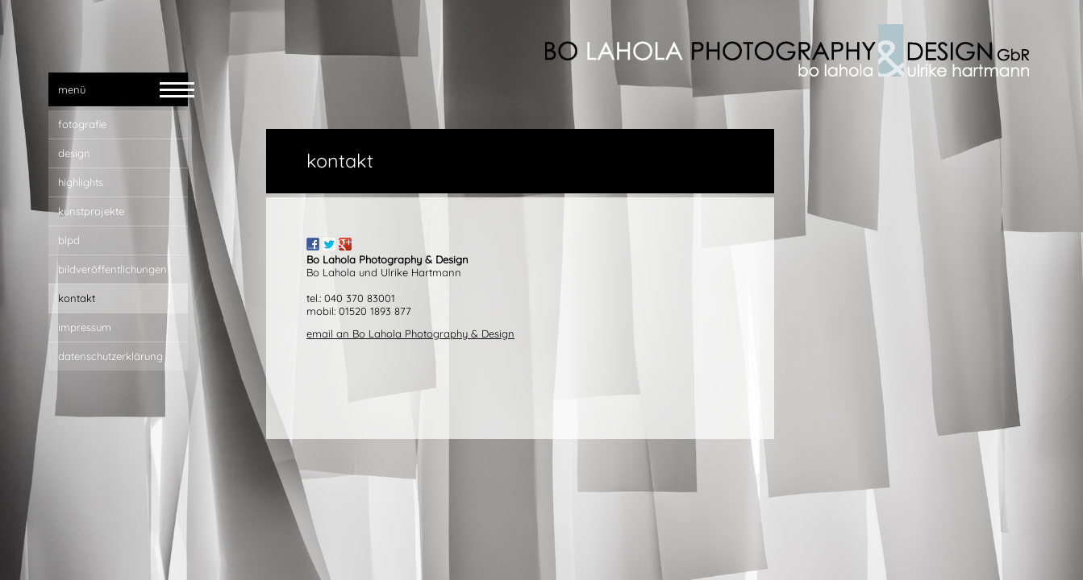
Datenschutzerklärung (110, 356)
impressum (84, 327)
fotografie (82, 124)
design (74, 153)
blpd (69, 240)
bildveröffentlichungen (112, 269)
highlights (80, 182)
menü (71, 89)
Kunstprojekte (91, 211)
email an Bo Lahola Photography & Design (410, 333)
